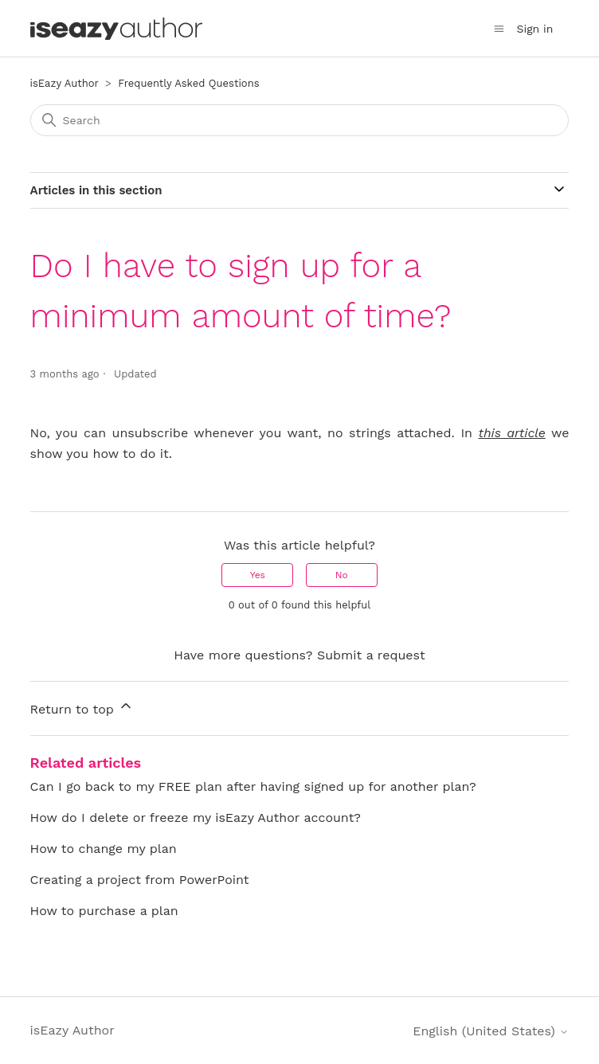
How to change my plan (103, 848)
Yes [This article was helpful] (257, 575)
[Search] (300, 120)
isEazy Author (64, 83)
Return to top (82, 707)
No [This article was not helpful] (341, 575)
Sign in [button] (535, 28)
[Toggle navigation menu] (499, 29)
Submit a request (371, 655)
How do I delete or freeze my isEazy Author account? (195, 817)
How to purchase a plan (104, 910)
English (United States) (491, 1031)
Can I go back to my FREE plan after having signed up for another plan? (253, 786)
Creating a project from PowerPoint (139, 879)
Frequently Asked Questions (188, 83)
